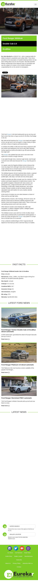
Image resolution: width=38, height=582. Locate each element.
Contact (19, 567)
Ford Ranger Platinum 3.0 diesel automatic (17, 365)
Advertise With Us (28, 563)
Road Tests (27, 552)
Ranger (9, 134)
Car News (10, 552)
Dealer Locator (18, 556)
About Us (8, 563)
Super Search (14, 526)
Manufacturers (29, 556)
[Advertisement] (17, 116)
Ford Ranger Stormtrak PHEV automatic (16, 398)
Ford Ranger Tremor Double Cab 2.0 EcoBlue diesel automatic (18, 330)
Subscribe (19, 560)
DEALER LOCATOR (15, 534)
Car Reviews (18, 552)
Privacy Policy (16, 563)
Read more (5, 339)
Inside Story (8, 556)
